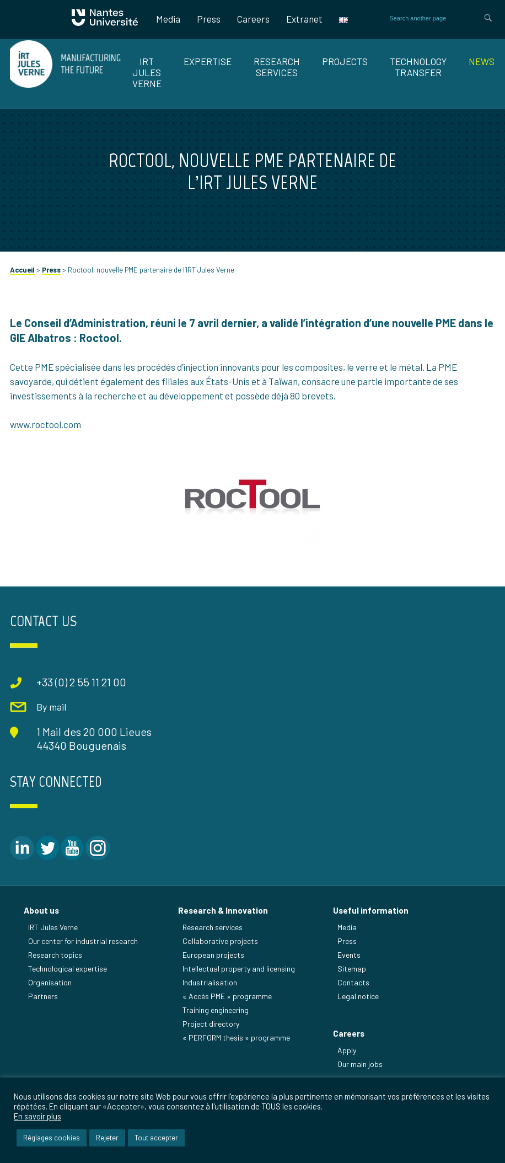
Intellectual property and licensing (238, 968)
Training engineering (215, 1010)
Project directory (210, 1023)
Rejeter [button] (107, 1137)
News (482, 61)
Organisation (50, 982)
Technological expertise (67, 968)
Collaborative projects (220, 941)
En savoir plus (37, 1116)
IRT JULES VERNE (147, 72)
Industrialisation (209, 982)
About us (41, 910)
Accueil (22, 269)
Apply (346, 1050)
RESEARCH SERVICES (277, 67)
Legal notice (358, 996)
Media (168, 18)
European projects (213, 954)
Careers (253, 18)
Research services (212, 927)
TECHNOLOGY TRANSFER (418, 67)
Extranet (304, 18)
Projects (345, 61)
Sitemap (351, 968)
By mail (51, 707)
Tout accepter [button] (156, 1137)
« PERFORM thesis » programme (236, 1037)
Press (209, 18)
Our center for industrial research (83, 941)
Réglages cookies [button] (51, 1137)
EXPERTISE (208, 61)
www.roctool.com (45, 424)
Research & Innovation (223, 910)
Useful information (371, 910)
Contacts (353, 982)
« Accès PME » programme (227, 996)
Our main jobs (360, 1064)
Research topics (55, 954)
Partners (43, 996)
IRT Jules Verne (53, 927)
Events (349, 954)
